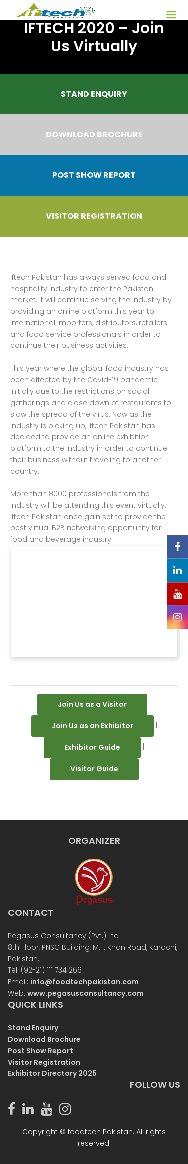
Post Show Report (40, 1051)
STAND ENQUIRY (94, 94)
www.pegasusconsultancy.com (85, 993)
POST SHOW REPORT (94, 175)
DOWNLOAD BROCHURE (94, 134)
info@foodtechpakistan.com (84, 982)
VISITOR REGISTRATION (94, 216)
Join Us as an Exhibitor (92, 726)
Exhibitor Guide (92, 747)
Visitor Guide (94, 769)
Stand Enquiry (33, 1028)
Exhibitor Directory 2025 (52, 1073)
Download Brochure (44, 1039)
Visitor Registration (44, 1062)
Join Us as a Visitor (92, 704)
